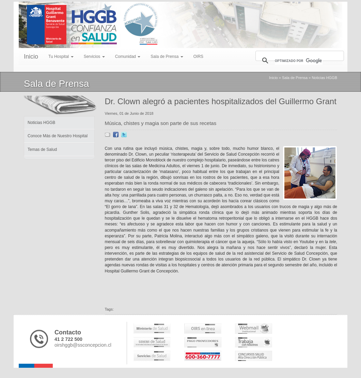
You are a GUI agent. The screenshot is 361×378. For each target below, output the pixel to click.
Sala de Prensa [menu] (167, 56)
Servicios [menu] (94, 56)
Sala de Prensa (295, 78)
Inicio (31, 56)
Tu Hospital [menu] (61, 56)
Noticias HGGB (324, 78)
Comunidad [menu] (128, 56)
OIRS (198, 56)
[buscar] (299, 61)
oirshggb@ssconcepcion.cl (82, 345)
